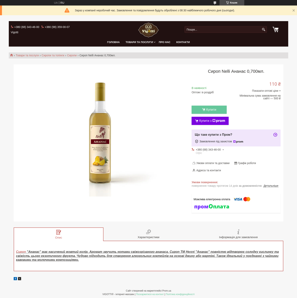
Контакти (183, 42)
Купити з (212, 121)
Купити (211, 109)
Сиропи (72, 55)
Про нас (164, 42)
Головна (113, 42)
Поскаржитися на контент (150, 294)
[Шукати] (263, 30)
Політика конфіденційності (180, 294)
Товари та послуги (139, 42)
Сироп (21, 251)
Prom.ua (166, 290)
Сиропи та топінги (53, 55)
